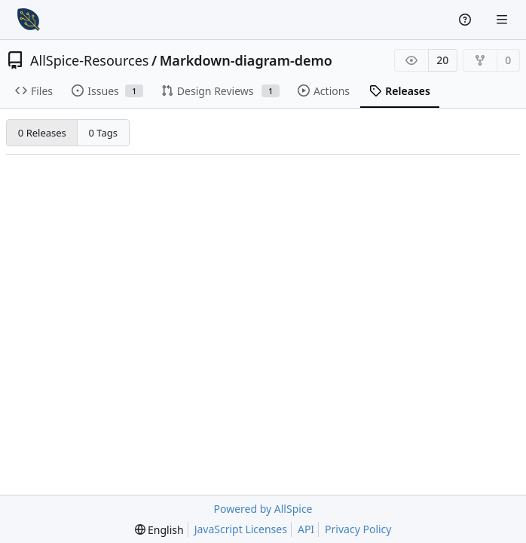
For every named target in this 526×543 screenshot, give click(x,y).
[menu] (159, 530)
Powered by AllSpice (262, 509)
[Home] (29, 19)
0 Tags (103, 133)
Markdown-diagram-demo (246, 60)
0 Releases (42, 133)
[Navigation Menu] (503, 19)
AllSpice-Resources (89, 60)
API (306, 529)
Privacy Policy (358, 529)
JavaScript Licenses (240, 529)
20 (442, 60)
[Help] (467, 19)
